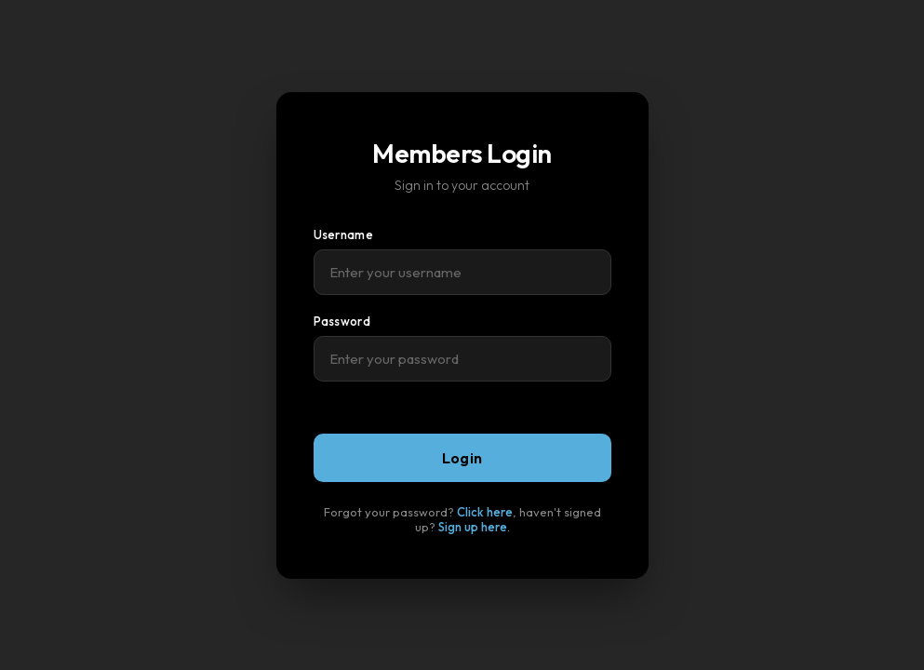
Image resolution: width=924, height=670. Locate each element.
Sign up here (472, 526)
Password (342, 321)
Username (343, 234)
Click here (485, 511)
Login (462, 458)
